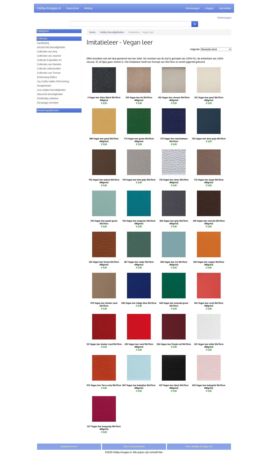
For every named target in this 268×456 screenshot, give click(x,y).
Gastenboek (72, 8)
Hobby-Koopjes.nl (49, 8)
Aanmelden (225, 8)
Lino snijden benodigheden (51, 90)
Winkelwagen (192, 8)
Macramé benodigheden (50, 94)
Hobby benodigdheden (112, 32)
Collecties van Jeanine (49, 55)
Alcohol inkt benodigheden (51, 47)
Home (92, 32)
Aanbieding (43, 43)
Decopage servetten (47, 102)
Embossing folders (47, 77)
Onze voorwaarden (134, 446)
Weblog (88, 8)
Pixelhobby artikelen (47, 98)
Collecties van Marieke (49, 64)
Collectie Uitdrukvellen (49, 68)
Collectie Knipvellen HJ (49, 60)
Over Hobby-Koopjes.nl (199, 446)
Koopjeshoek (44, 85)
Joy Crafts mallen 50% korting (53, 81)
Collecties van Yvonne (49, 72)
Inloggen (209, 8)
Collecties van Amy (47, 51)
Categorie (43, 31)
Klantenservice (69, 446)
